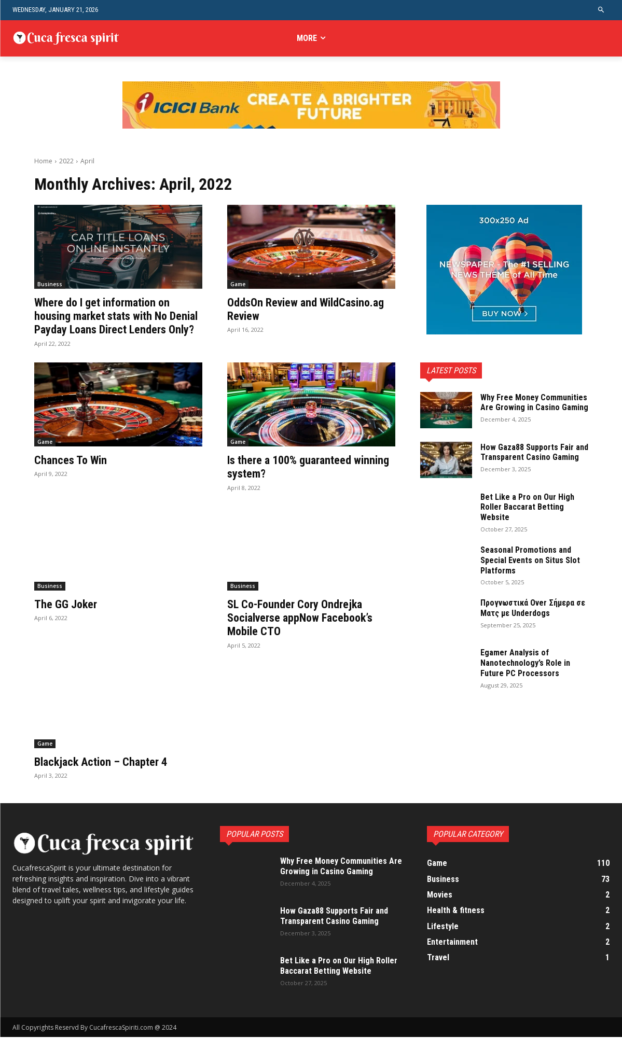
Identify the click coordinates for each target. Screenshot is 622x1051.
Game (237, 284)
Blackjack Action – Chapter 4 (107, 775)
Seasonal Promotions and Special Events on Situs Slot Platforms (529, 566)
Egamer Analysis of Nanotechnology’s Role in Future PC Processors (528, 669)
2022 (66, 161)
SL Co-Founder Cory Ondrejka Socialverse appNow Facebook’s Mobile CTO (307, 631)
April (87, 161)
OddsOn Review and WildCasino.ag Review (282, 309)
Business (49, 284)
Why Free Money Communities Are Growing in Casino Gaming (530, 407)
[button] (601, 10)
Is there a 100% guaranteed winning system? (295, 480)
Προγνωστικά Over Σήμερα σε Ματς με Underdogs (532, 614)
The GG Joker (68, 617)
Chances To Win (73, 473)
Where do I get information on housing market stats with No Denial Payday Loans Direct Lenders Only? (109, 323)
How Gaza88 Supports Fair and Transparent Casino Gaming (531, 460)
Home (43, 161)
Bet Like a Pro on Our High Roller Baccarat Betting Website (530, 513)
